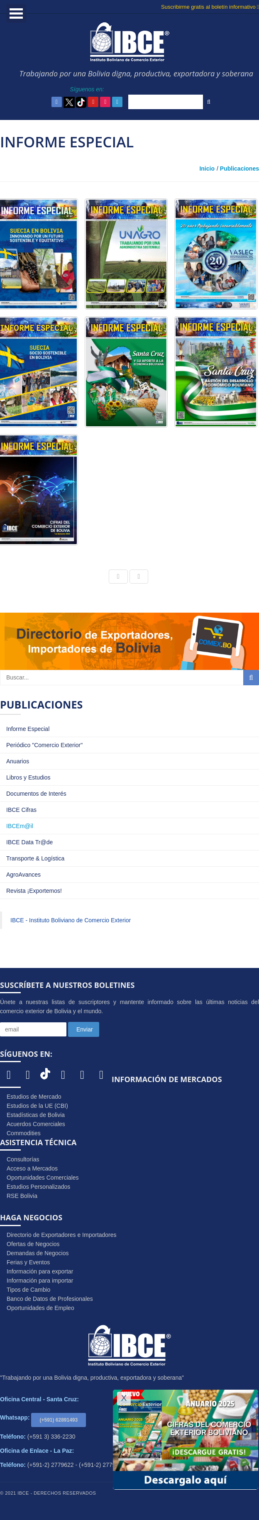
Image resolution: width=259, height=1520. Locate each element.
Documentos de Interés (36, 793)
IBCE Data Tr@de (29, 842)
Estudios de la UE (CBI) (37, 1105)
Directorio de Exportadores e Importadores (62, 1235)
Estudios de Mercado (34, 1096)
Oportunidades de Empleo (40, 1308)
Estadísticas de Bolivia (36, 1115)
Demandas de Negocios (37, 1253)
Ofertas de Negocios (33, 1244)
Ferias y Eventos (28, 1262)
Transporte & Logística (35, 858)
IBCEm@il (19, 826)
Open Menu (16, 13)
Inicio (207, 168)
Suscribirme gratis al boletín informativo (210, 7)
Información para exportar (40, 1271)
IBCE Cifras (21, 809)
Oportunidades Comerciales (43, 1177)
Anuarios (17, 761)
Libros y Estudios (28, 777)
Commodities (24, 1133)
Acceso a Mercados (32, 1168)
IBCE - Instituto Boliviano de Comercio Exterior (70, 920)
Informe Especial (27, 729)
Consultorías (23, 1159)
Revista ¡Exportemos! (34, 890)
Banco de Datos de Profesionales (50, 1298)
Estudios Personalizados (38, 1186)
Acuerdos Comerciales (36, 1124)
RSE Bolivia (22, 1196)
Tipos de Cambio (28, 1289)
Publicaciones (239, 168)
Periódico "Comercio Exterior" (44, 745)
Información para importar (40, 1280)
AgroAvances (23, 874)
